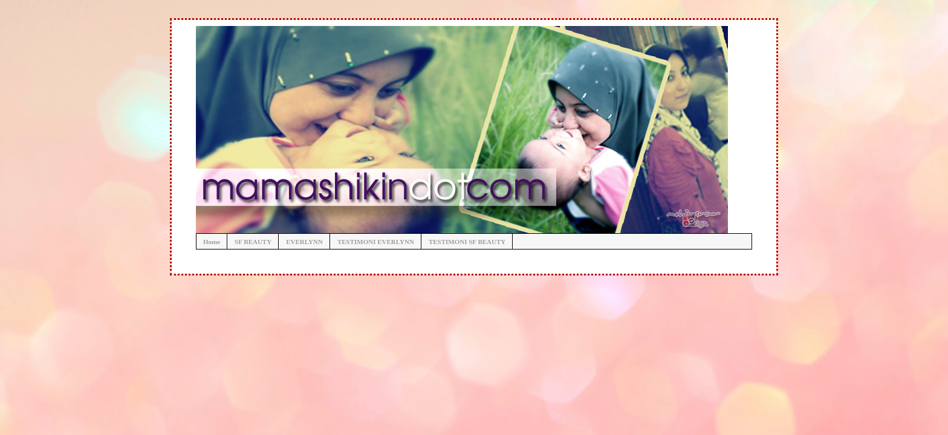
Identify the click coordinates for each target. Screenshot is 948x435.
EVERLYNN (304, 241)
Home (211, 241)
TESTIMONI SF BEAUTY (467, 241)
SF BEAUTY (253, 241)
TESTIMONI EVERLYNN (375, 241)
